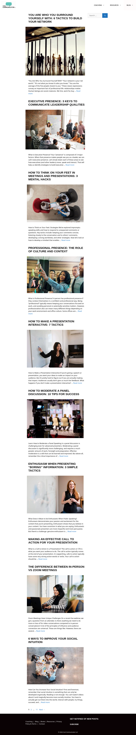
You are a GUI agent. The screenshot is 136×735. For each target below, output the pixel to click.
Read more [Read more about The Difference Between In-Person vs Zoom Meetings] (40, 631)
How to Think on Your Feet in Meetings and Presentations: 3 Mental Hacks (53, 176)
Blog (131, 5)
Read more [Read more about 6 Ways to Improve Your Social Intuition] (45, 702)
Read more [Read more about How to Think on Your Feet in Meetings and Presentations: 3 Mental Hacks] (65, 240)
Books (43, 721)
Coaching (100, 5)
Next (42, 709)
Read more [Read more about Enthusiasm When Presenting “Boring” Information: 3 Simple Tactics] (72, 531)
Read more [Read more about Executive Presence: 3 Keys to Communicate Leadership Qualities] (70, 165)
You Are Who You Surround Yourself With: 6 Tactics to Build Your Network (55, 18)
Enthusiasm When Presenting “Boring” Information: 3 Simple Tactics (53, 467)
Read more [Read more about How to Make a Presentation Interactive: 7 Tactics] (77, 383)
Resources (117, 5)
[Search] (105, 15)
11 (37, 709)
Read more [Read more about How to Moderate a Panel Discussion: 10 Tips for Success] (64, 456)
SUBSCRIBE (74, 724)
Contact (42, 724)
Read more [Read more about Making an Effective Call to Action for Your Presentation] (42, 559)
